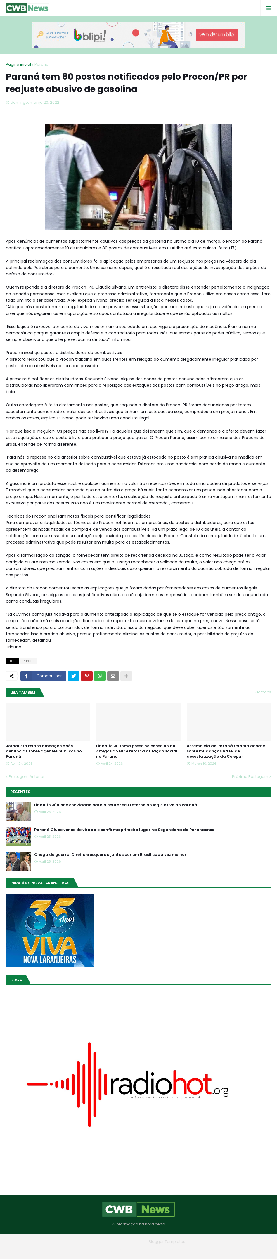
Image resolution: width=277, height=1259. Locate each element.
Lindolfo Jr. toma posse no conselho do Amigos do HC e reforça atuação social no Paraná (136, 751)
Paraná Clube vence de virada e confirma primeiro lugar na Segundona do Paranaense (124, 830)
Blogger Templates (167, 1241)
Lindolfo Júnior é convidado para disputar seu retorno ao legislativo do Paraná (115, 805)
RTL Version (175, 1250)
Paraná (41, 64)
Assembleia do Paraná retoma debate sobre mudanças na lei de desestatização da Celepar (226, 751)
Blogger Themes (130, 1241)
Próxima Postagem (250, 776)
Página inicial (18, 64)
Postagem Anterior (27, 776)
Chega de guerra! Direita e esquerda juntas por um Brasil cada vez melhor (110, 854)
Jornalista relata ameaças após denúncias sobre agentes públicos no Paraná (44, 751)
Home (96, 1250)
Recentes (20, 792)
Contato (150, 1250)
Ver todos (262, 692)
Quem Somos (122, 1250)
